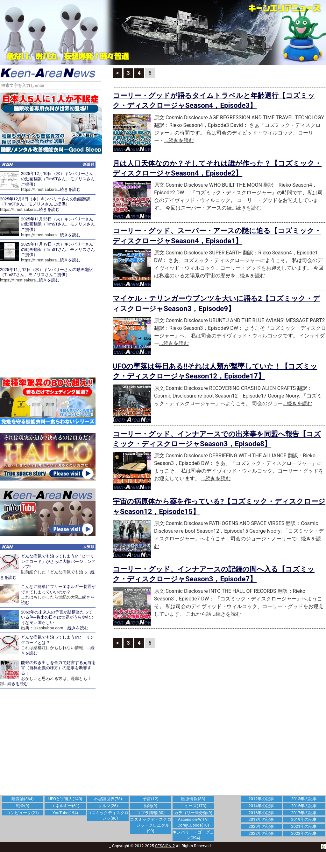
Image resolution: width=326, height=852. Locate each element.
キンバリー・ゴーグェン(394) (193, 835)
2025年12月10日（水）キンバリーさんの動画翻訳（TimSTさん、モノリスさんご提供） (58, 178)
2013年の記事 (304, 798)
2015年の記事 (304, 805)
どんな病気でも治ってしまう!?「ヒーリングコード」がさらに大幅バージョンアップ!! (58, 561)
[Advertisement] (51, 331)
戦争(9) (22, 805)
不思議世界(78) (108, 798)
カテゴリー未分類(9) (193, 812)
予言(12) (150, 798)
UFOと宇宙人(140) (65, 798)
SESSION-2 (165, 845)
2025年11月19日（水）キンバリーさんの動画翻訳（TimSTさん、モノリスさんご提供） (58, 249)
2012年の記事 (261, 798)
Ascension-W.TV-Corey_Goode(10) (193, 822)
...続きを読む (69, 189)
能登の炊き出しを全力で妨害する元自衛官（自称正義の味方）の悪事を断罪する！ (58, 667)
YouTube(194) (65, 812)
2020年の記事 (261, 826)
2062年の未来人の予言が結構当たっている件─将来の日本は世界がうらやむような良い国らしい (57, 617)
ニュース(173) (193, 805)
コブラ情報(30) (151, 812)
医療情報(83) (193, 798)
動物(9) (150, 805)
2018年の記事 (261, 819)
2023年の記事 (304, 833)
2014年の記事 (261, 805)
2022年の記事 (261, 833)
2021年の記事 (304, 826)
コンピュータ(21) (22, 812)
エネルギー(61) (65, 805)
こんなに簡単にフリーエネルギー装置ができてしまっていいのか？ (58, 589)
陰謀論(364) (22, 798)
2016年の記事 (261, 812)
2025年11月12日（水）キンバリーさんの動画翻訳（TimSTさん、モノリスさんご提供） (46, 272)
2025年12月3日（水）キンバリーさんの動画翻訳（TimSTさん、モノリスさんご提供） (45, 202)
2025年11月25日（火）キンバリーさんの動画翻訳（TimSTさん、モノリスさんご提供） (58, 224)
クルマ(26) (108, 805)
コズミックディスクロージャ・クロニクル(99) (150, 825)
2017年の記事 (304, 812)
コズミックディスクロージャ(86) (108, 815)
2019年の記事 (304, 819)
